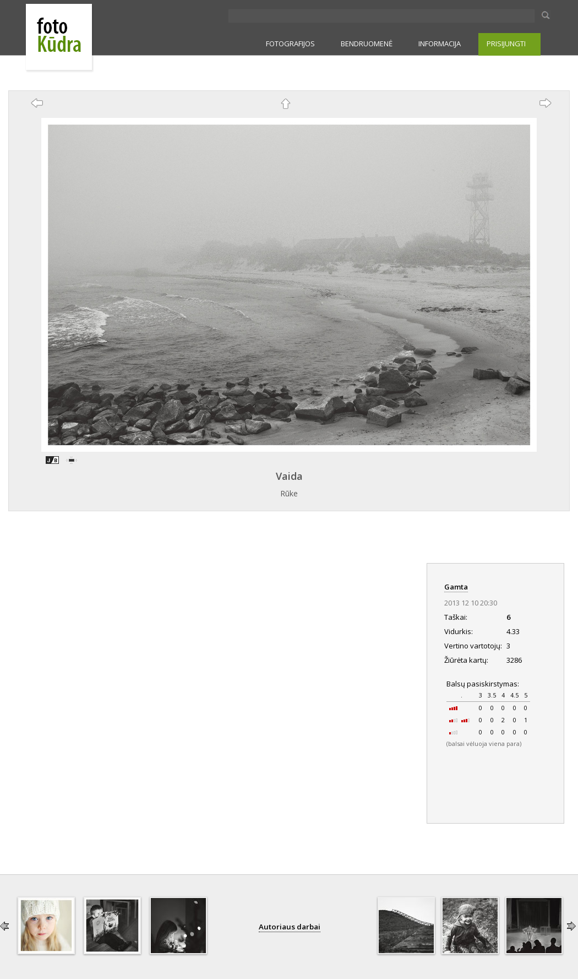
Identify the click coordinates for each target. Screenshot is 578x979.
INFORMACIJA (439, 43)
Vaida (289, 476)
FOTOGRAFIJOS (290, 43)
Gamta (456, 587)
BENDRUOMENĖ (366, 43)
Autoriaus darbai (289, 927)
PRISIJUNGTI (506, 43)
